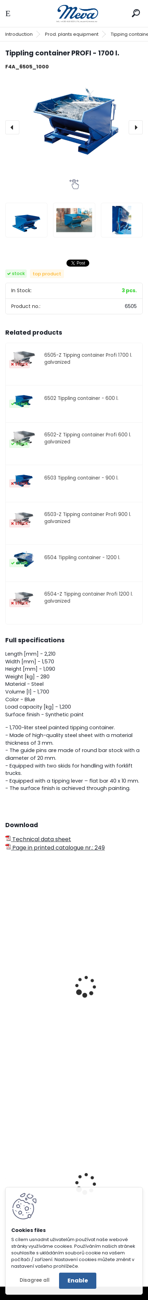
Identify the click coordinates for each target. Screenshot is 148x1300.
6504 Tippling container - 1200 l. (82, 557)
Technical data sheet (38, 839)
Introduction (19, 34)
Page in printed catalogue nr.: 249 (55, 848)
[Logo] (74, 13)
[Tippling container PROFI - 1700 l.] (74, 117)
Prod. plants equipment (71, 34)
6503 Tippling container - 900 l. (81, 478)
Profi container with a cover (48, 1004)
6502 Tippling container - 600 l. (81, 398)
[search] (136, 13)
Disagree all (35, 1280)
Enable (77, 1280)
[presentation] (12, 127)
